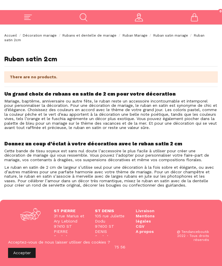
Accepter (22, 252)
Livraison (145, 210)
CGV (140, 226)
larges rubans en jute (131, 176)
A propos (145, 231)
